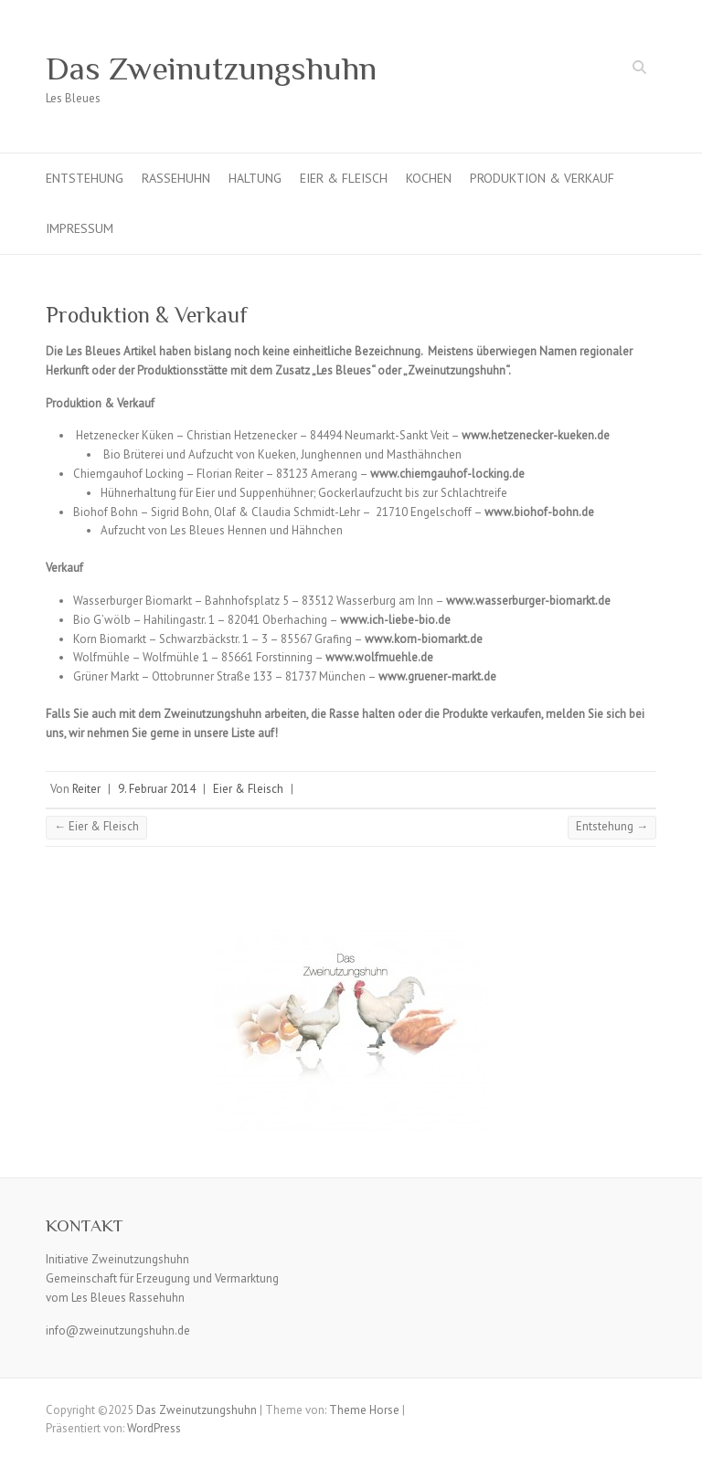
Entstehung (84, 178)
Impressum (79, 228)
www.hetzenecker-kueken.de (536, 435)
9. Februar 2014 (157, 789)
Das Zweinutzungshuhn (211, 68)
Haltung (255, 178)
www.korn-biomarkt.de (424, 639)
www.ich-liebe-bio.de (395, 620)
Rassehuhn (176, 178)
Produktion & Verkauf (542, 178)
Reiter (86, 789)
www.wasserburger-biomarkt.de (528, 600)
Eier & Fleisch (344, 178)
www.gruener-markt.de (437, 676)
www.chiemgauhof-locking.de (447, 473)
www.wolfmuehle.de (379, 657)
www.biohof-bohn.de (539, 512)
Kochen (429, 178)
